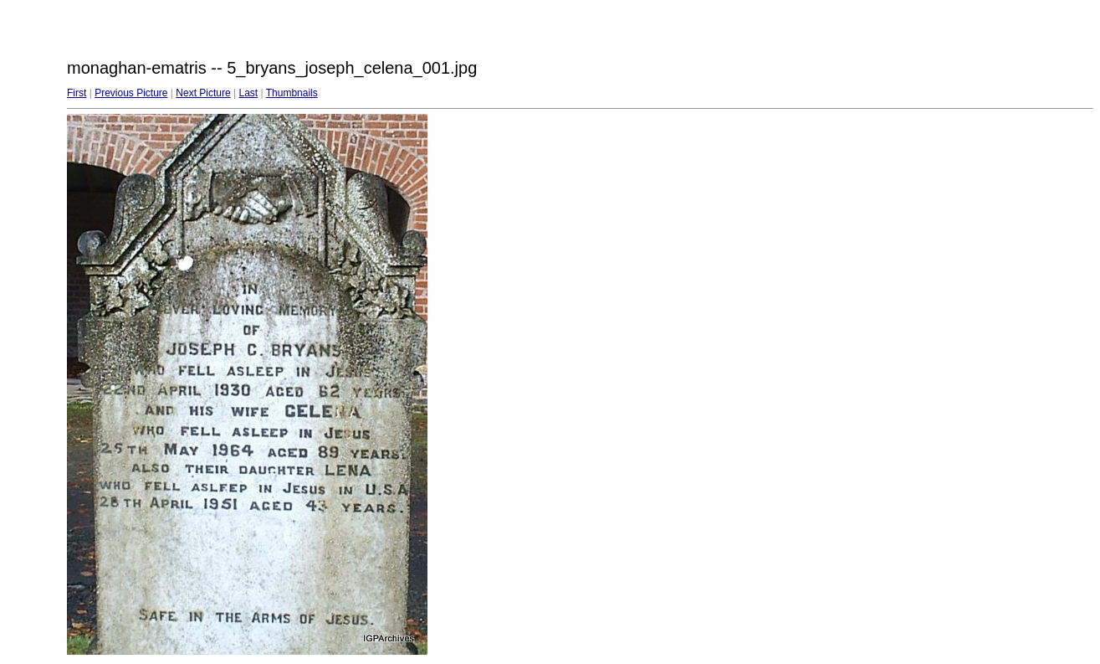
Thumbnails (292, 93)
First (76, 93)
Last (248, 93)
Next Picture (203, 93)
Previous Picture (131, 93)
